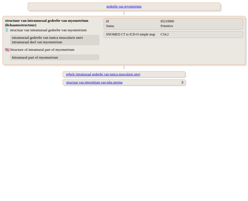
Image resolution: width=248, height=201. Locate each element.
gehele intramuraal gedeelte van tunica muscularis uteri (103, 74)
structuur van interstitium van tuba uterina (94, 82)
